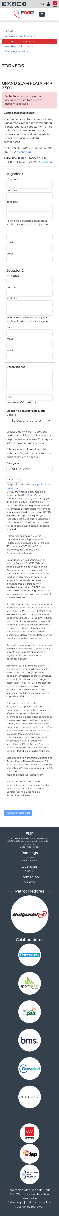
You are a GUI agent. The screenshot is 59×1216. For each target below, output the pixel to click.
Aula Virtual (29, 882)
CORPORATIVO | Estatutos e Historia (29, 838)
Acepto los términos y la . (28, 483)
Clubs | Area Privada (30, 847)
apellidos (12, 201)
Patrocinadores (29, 891)
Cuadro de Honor (29, 860)
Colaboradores (29, 939)
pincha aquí (24, 151)
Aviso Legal (15, 1202)
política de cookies (39, 1202)
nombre (11, 190)
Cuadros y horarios (16, 51)
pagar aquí (47, 162)
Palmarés (29, 857)
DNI (8, 230)
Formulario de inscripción (20, 41)
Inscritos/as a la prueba (18, 46)
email (9, 253)
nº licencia (12, 179)
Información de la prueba (20, 36)
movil (9, 242)
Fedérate (29, 871)
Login (41, 4)
